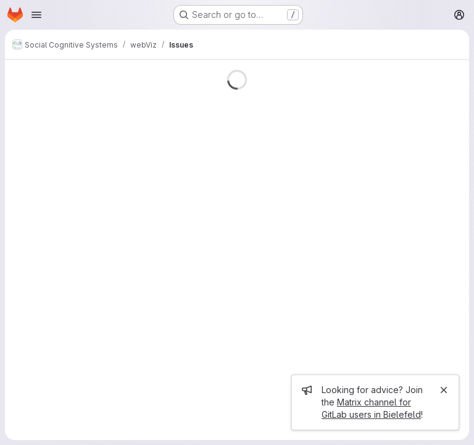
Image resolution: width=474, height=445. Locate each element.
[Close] (443, 390)
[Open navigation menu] (36, 15)
